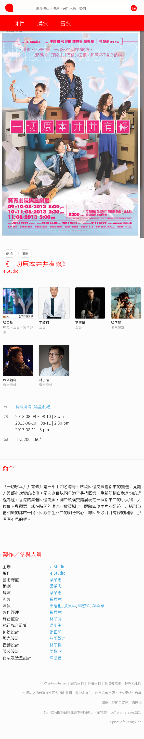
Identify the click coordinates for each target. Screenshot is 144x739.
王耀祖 (44, 322)
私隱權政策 (112, 683)
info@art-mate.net (121, 712)
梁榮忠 (55, 579)
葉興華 (80, 322)
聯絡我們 (94, 683)
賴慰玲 (84, 605)
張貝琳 (8, 322)
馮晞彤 (55, 625)
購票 (42, 23)
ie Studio (11, 271)
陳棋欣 (55, 651)
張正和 (116, 322)
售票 (65, 23)
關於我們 (77, 683)
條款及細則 (133, 683)
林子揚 (44, 379)
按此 (138, 702)
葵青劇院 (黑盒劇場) (33, 406)
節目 (19, 23)
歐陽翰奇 (9, 379)
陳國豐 (55, 658)
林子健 (55, 618)
